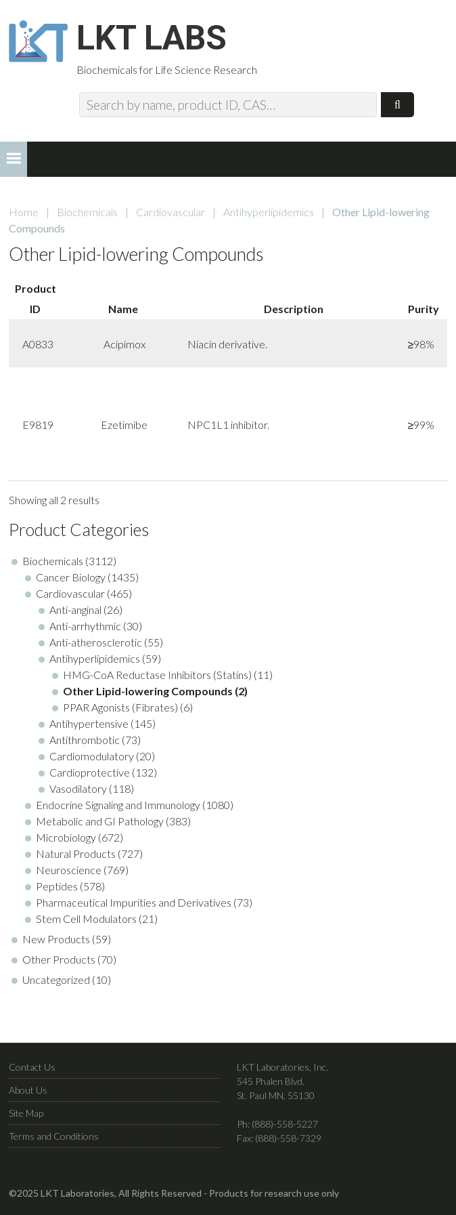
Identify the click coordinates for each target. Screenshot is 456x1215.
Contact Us (32, 1067)
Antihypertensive (89, 723)
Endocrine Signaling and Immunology (118, 804)
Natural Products (76, 853)
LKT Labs (151, 38)
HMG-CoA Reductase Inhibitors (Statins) (157, 674)
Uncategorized (56, 979)
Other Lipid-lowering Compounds (148, 690)
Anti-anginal (75, 609)
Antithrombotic (84, 739)
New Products (56, 938)
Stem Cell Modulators (86, 918)
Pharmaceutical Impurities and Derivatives (133, 902)
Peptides (57, 886)
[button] (13, 159)
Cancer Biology (71, 577)
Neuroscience (68, 869)
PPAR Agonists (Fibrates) (120, 707)
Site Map (26, 1113)
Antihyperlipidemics (268, 211)
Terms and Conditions (54, 1136)
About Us (28, 1090)
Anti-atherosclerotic (95, 642)
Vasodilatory (78, 788)
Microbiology (66, 837)
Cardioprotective (89, 772)
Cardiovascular (170, 211)
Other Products (58, 959)
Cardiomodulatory (91, 755)
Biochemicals (87, 211)
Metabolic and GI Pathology (100, 821)
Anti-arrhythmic (85, 625)
